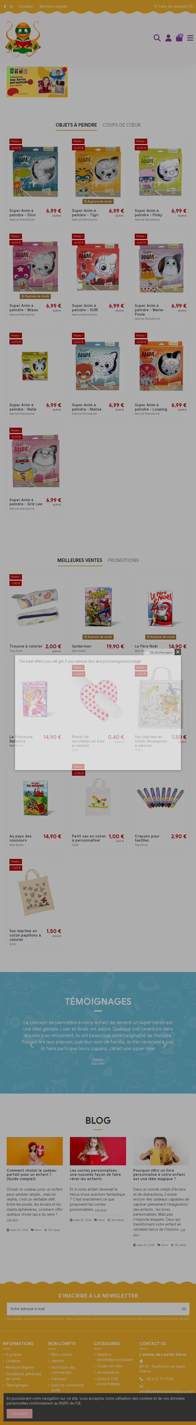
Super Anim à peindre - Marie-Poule (150, 310)
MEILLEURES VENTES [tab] (79, 560)
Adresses (59, 1378)
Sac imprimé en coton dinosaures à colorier (151, 741)
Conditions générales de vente (23, 1376)
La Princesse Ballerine (21, 739)
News (37, 1230)
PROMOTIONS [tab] (123, 560)
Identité (57, 1361)
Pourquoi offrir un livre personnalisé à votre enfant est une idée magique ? (159, 1174)
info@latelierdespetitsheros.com (166, 1391)
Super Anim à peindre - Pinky (149, 212)
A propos (13, 1354)
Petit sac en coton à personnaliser (89, 838)
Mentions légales (53, 6)
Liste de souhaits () (173, 6)
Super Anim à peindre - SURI (85, 307)
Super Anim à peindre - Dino (22, 212)
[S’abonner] (184, 1309)
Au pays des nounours (20, 838)
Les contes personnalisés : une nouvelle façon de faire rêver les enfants (95, 1174)
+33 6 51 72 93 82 (159, 1379)
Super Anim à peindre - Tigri (85, 212)
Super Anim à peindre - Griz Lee (25, 502)
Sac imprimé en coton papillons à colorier (25, 935)
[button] (32, 1045)
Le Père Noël (146, 646)
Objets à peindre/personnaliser (115, 1357)
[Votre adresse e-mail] (93, 1309)
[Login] (168, 38)
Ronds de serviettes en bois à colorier (88, 741)
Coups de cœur (110, 1366)
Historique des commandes (63, 1370)
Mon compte (61, 1354)
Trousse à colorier (26, 646)
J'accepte (19, 1413)
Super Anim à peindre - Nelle (22, 407)
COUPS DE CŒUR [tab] (121, 125)
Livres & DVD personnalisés (108, 1381)
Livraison (27, 6)
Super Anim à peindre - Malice (87, 407)
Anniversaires (108, 1372)
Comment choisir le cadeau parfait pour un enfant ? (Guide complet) (31, 1174)
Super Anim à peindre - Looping (151, 407)
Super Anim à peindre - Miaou (23, 307)
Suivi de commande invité (67, 1388)
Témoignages (17, 1385)
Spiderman (81, 646)
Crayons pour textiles (147, 838)
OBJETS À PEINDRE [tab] (76, 125)
